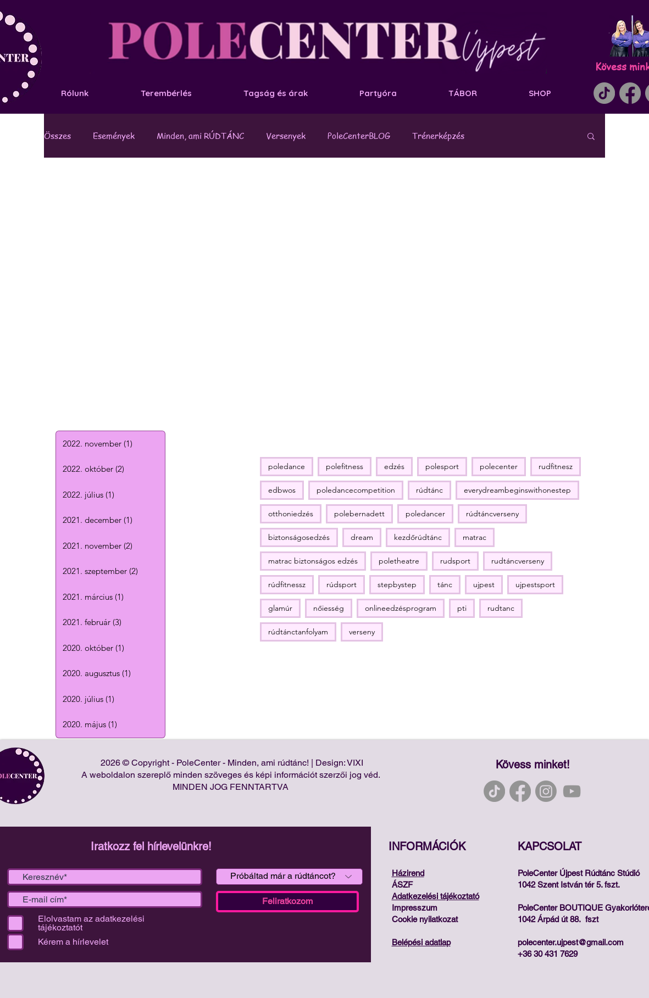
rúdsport (341, 584)
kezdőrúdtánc (418, 537)
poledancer (425, 513)
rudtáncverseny (517, 561)
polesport (442, 466)
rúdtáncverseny (492, 513)
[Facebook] (630, 93)
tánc (444, 584)
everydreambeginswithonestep (517, 490)
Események (114, 136)
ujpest (484, 584)
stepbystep (397, 584)
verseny (362, 632)
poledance (286, 466)
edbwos (282, 490)
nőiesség (328, 608)
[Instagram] (546, 791)
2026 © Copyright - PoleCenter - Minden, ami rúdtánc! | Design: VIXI (231, 762)
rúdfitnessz (287, 584)
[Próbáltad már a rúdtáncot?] (289, 876)
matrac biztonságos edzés (313, 561)
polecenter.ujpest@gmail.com (571, 942)
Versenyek (286, 136)
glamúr (280, 608)
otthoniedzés (290, 513)
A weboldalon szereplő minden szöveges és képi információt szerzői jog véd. (231, 775)
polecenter (499, 466)
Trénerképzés (438, 136)
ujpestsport (535, 584)
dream (362, 537)
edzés (394, 466)
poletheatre (399, 561)
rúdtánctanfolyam (298, 632)
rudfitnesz (556, 466)
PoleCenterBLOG (359, 136)
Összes (57, 136)
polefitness (344, 466)
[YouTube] (572, 791)
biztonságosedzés (299, 537)
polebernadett (359, 513)
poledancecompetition (356, 490)
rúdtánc (429, 490)
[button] (591, 137)
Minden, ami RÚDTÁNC (200, 136)
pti (462, 608)
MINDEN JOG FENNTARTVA (232, 787)
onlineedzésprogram (400, 608)
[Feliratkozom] (287, 901)
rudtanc (500, 608)
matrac (474, 537)
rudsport (455, 561)
